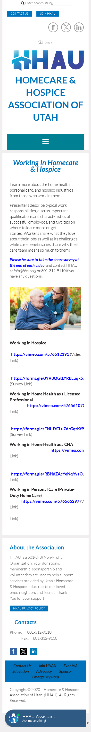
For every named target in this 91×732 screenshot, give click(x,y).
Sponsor (65, 671)
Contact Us (22, 665)
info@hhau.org (25, 271)
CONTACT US (19, 13)
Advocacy (44, 671)
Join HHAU (48, 13)
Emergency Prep (45, 677)
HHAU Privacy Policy (29, 608)
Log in (48, 42)
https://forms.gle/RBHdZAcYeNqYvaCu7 (49, 474)
